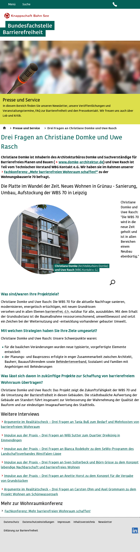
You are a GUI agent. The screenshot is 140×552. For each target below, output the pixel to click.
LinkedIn (135, 530)
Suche (26, 4)
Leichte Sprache (135, 4)
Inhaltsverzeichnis (84, 521)
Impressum (63, 521)
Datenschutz (11, 521)
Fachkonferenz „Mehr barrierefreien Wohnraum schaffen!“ (51, 172)
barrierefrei (54, 311)
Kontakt (114, 4)
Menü (11, 4)
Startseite (5, 127)
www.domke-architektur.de (81, 162)
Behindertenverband (71, 361)
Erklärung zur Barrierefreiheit (21, 530)
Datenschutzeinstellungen (38, 521)
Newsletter (105, 521)
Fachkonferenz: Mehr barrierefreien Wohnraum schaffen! (48, 511)
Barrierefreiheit (41, 395)
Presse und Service (26, 128)
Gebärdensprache (129, 4)
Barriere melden (122, 4)
